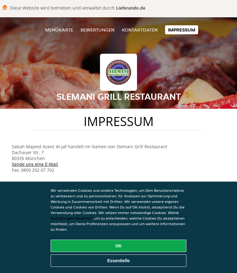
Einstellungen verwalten (72, 218)
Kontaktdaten (140, 30)
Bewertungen (97, 30)
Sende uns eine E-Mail (35, 164)
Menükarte (59, 30)
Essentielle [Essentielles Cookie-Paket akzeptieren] (118, 260)
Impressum (181, 30)
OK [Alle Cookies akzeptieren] (118, 245)
